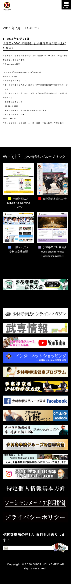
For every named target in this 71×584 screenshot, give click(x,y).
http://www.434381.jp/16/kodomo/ (24, 72)
